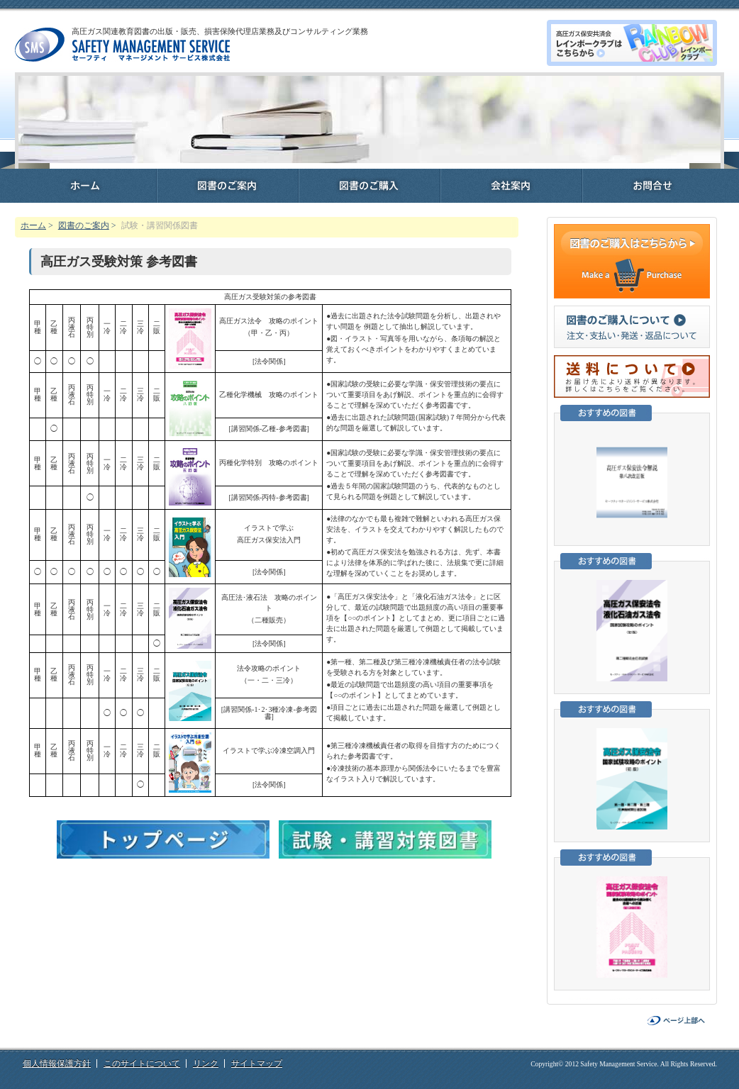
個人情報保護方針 (57, 1063)
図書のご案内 (83, 225)
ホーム (33, 225)
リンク (205, 1063)
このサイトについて (142, 1063)
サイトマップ (256, 1063)
